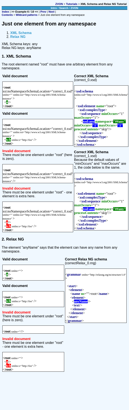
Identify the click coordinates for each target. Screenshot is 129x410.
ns (82, 294)
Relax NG (17, 37)
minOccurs (109, 114)
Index (5, 11)
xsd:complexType (92, 110)
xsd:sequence (91, 114)
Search (63, 8)
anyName (81, 301)
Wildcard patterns (26, 14)
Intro (54, 8)
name (100, 106)
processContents (86, 129)
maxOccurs (82, 117)
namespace (103, 121)
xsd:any (88, 121)
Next (52, 11)
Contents (7, 14)
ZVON (59, 4)
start (72, 286)
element (76, 290)
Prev (43, 11)
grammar (74, 274)
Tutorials (71, 4)
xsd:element (86, 106)
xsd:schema (84, 91)
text (77, 305)
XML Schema (20, 33)
